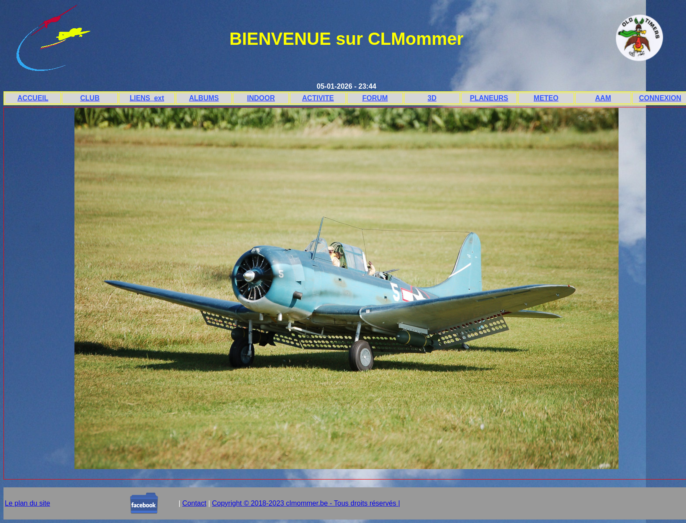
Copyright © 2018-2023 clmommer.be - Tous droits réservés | (306, 503)
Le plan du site (27, 503)
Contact (194, 503)
